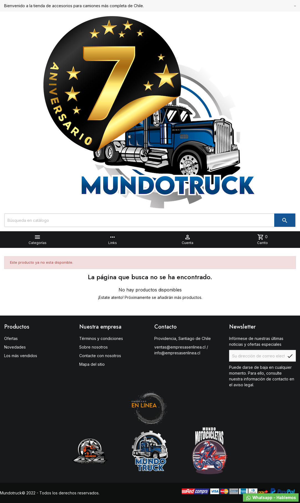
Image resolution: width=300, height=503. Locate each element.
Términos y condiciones (101, 338)
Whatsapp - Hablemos (271, 498)
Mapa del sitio (92, 364)
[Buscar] (150, 220)
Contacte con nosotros (100, 355)
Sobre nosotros (93, 347)
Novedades (15, 347)
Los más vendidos (20, 355)
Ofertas (11, 338)
